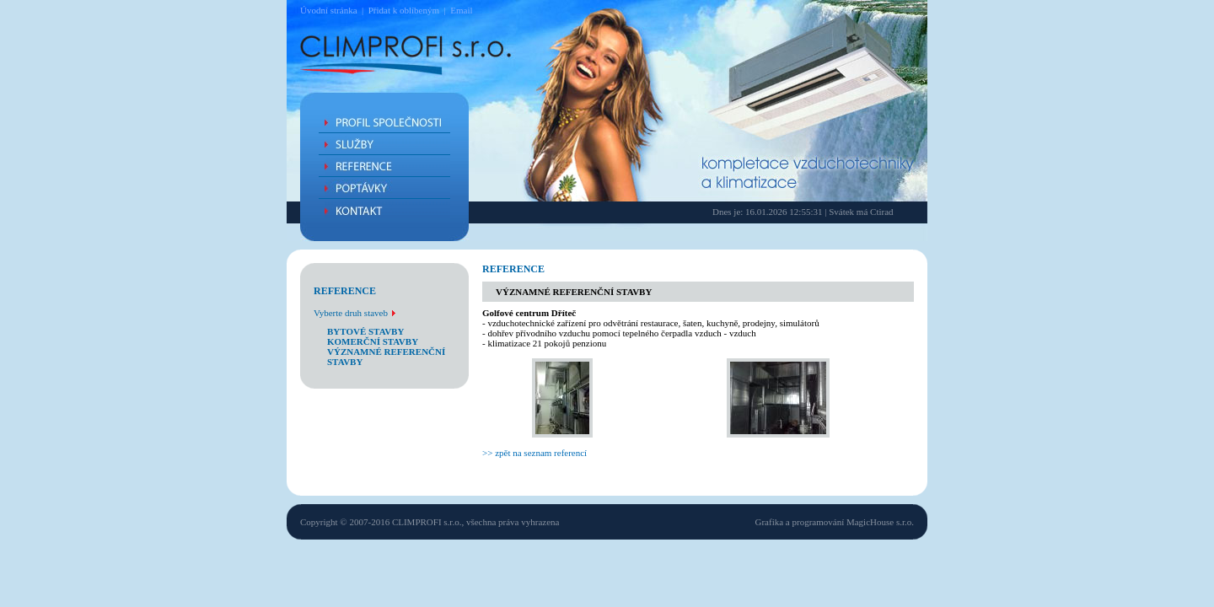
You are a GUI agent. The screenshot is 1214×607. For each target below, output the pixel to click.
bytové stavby (365, 331)
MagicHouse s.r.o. (880, 522)
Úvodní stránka (328, 10)
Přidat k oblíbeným (403, 10)
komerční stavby (372, 341)
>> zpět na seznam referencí (534, 453)
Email (461, 10)
